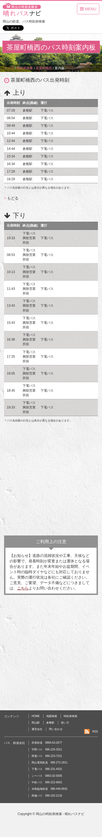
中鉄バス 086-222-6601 (47, 782)
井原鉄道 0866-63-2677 (47, 742)
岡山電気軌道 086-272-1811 (49, 762)
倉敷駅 (50, 722)
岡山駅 (36, 722)
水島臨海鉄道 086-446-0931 (49, 788)
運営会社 (37, 729)
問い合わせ (56, 729)
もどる (11, 198)
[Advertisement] (51, 479)
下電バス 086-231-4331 (47, 769)
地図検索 (51, 716)
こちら (23, 588)
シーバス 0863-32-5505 (47, 775)
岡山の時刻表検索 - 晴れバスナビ (60, 814)
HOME (36, 716)
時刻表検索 (70, 716)
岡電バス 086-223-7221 (47, 755)
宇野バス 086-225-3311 (47, 749)
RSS (95, 731)
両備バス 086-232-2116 (47, 795)
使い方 (65, 722)
